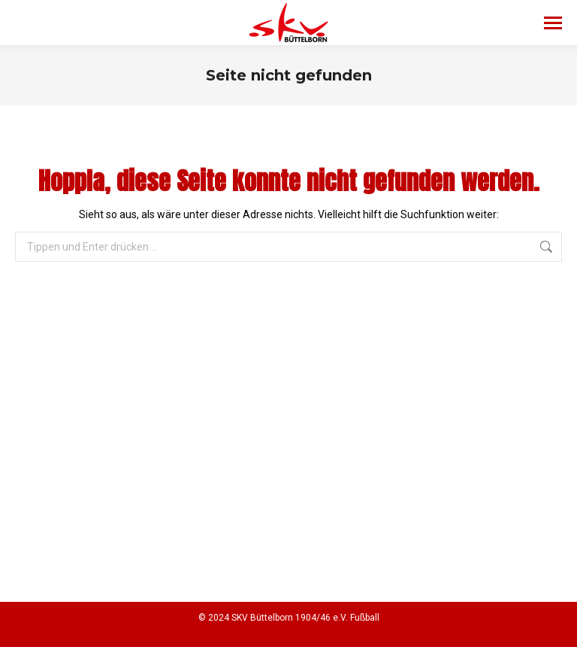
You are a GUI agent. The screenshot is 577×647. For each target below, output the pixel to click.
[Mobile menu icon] (553, 23)
